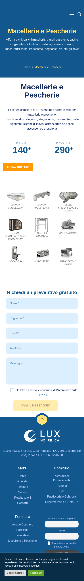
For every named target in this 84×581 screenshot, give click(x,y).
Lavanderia (22, 535)
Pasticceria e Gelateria (61, 496)
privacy (43, 394)
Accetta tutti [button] (36, 572)
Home (26, 67)
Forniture (22, 486)
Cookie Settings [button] (15, 572)
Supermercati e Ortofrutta (61, 501)
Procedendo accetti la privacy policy (62, 544)
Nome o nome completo (61, 518)
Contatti (22, 503)
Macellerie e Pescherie (22, 540)
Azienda (22, 481)
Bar (61, 491)
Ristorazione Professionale (61, 478)
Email (62, 530)
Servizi (22, 492)
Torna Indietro (18, 167)
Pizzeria (62, 485)
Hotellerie (22, 529)
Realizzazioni (22, 497)
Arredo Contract (22, 524)
